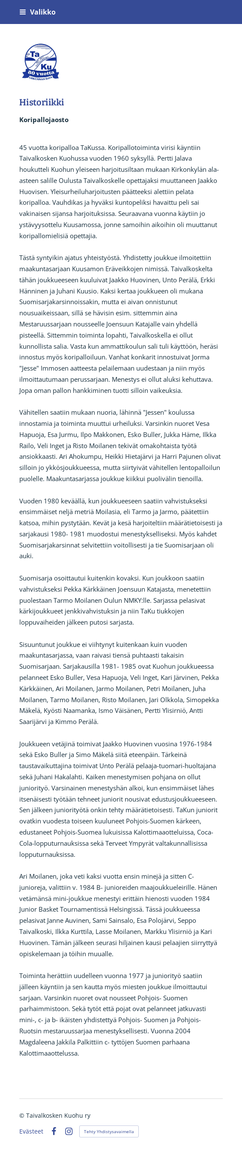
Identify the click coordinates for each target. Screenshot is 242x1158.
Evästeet (31, 1131)
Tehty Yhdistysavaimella (109, 1131)
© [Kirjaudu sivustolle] (22, 1115)
